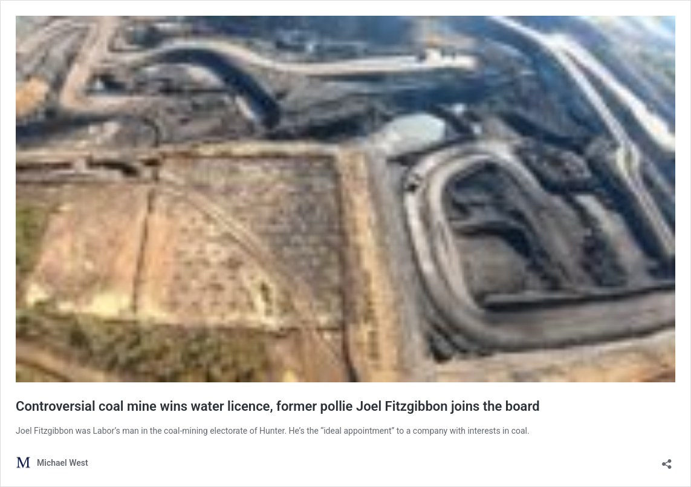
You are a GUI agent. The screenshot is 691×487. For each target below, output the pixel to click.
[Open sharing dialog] (666, 460)
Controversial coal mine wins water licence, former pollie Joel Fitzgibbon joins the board (278, 406)
